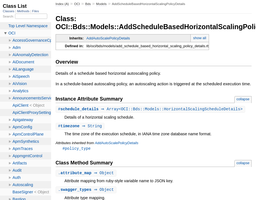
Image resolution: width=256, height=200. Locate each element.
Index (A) (62, 4)
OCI (77, 4)
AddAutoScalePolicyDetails (108, 38)
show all (199, 38)
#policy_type (77, 149)
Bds (88, 4)
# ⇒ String (80, 126)
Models (101, 4)
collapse (243, 99)
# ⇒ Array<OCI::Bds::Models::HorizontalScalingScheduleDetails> (151, 109)
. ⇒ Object (86, 174)
